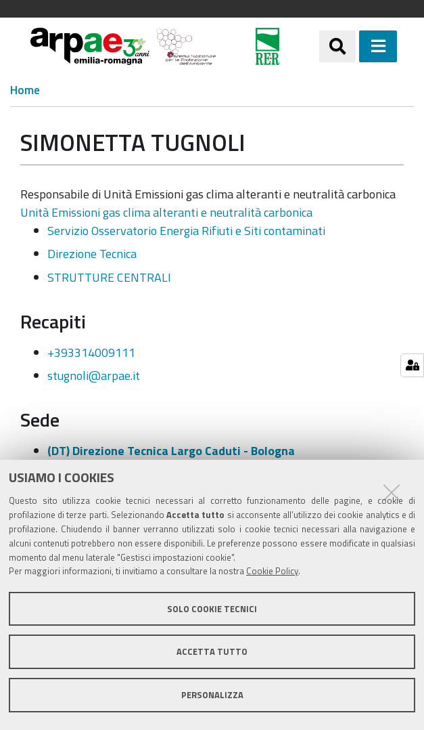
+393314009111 (91, 352)
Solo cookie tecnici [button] (212, 609)
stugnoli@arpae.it (93, 375)
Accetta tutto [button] (212, 651)
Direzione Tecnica (92, 253)
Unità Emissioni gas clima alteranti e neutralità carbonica (166, 212)
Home (25, 90)
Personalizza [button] (212, 695)
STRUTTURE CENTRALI (109, 277)
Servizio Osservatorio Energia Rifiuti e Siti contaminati (186, 230)
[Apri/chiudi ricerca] (337, 46)
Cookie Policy (272, 571)
